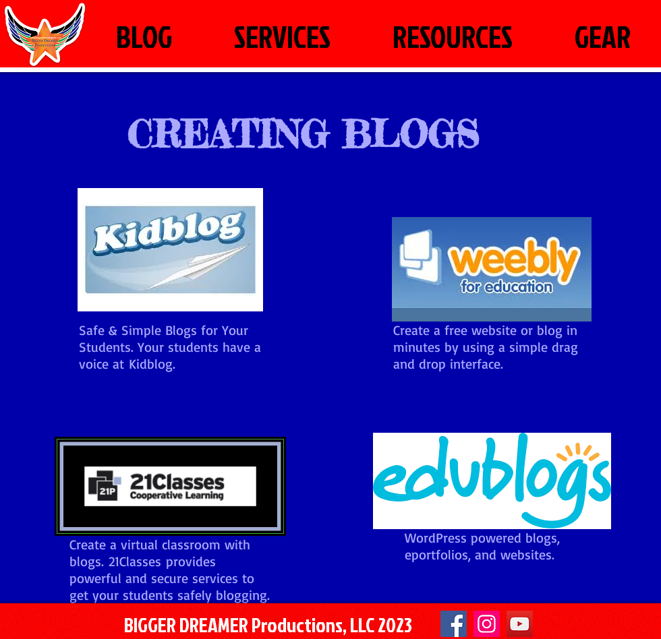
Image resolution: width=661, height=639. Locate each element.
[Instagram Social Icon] (486, 624)
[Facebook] (453, 624)
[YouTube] (520, 624)
